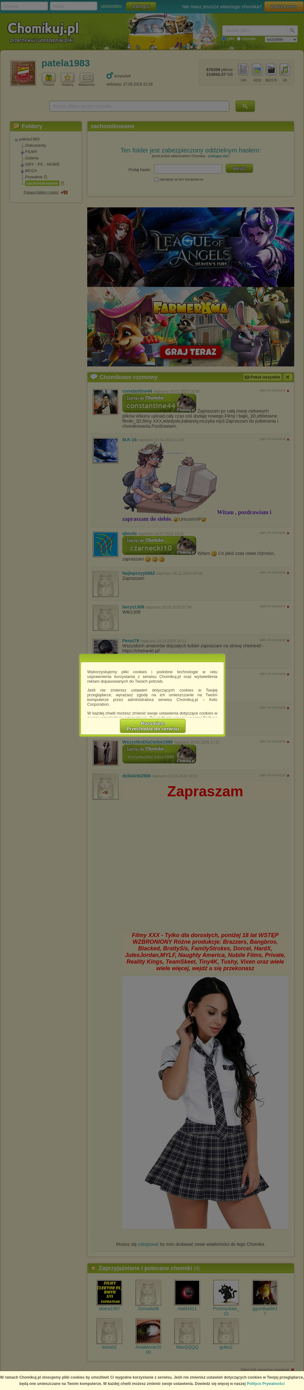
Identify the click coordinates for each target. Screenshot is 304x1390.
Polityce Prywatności (266, 1383)
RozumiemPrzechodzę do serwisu (153, 726)
